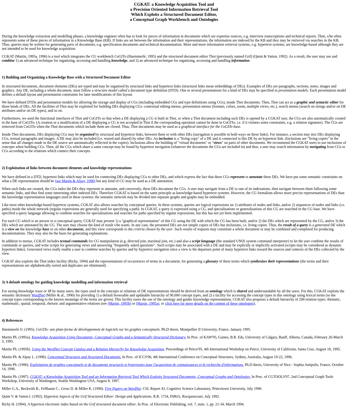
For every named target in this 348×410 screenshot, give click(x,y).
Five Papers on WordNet (123, 388)
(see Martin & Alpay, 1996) (75, 181)
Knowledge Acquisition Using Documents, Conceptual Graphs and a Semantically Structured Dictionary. (109, 337)
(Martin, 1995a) (147, 303)
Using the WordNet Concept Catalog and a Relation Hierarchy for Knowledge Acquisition (98, 349)
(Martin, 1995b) (119, 303)
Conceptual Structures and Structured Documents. (84, 357)
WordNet (38, 295)
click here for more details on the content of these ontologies (209, 303)
